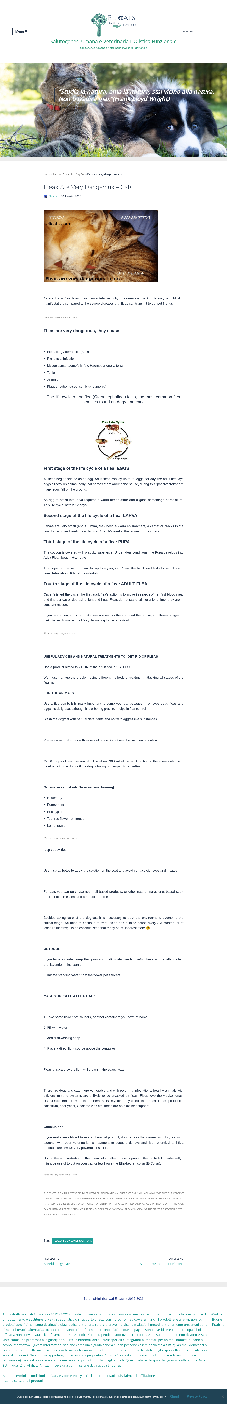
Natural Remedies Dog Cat (69, 174)
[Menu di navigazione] (21, 31)
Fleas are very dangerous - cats (75, 1254)
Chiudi (175, 1396)
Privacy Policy (197, 1396)
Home (47, 174)
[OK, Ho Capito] (222, 1396)
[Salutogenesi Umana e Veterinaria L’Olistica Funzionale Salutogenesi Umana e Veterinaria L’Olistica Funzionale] (113, 31)
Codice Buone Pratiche (218, 1333)
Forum (188, 31)
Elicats (52, 197)
